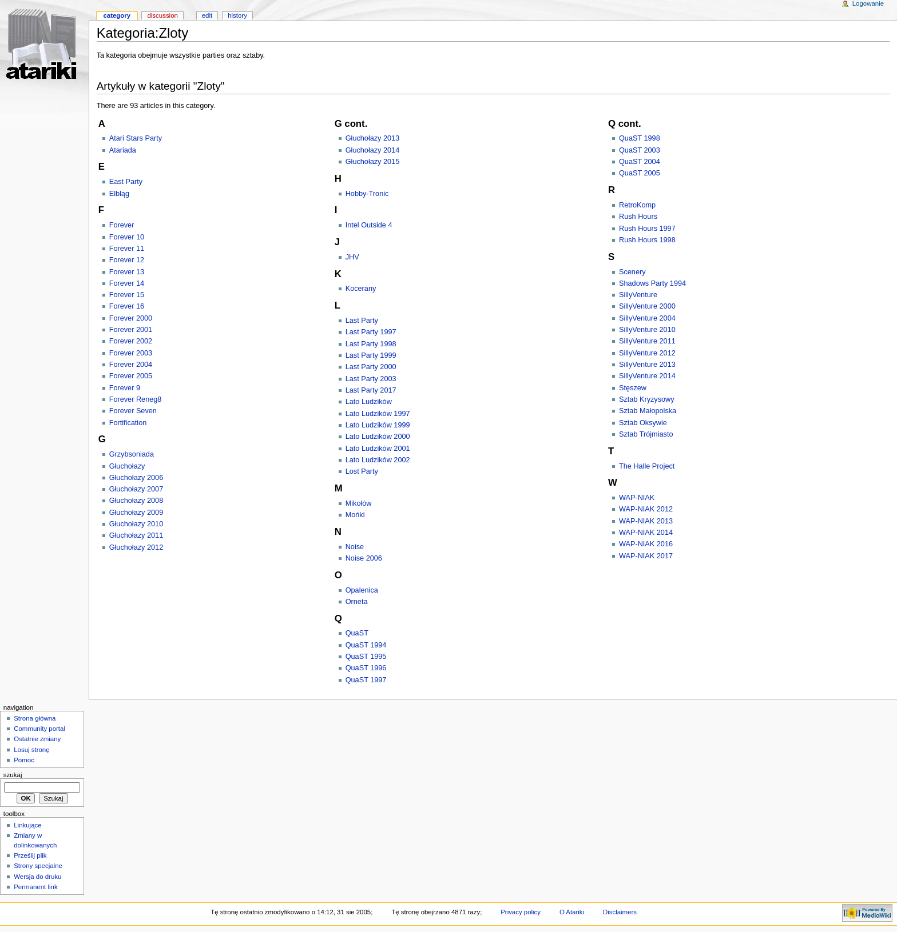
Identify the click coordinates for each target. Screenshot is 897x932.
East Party (126, 182)
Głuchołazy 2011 (136, 535)
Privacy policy (521, 912)
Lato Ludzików (369, 402)
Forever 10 (126, 237)
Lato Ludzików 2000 (378, 437)
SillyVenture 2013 (647, 365)
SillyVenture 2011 (647, 341)
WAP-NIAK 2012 (646, 509)
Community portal (39, 728)
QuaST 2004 (639, 162)
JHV (352, 257)
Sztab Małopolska (647, 411)
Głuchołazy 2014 (373, 150)
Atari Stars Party (135, 138)
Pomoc (24, 760)
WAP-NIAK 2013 (646, 521)
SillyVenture (638, 295)
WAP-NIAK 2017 (646, 556)
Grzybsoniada (131, 454)
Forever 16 (126, 306)
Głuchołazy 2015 (373, 162)
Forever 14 (126, 283)
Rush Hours (638, 217)
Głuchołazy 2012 (136, 547)
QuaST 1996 (366, 668)
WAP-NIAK (636, 498)
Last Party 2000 (371, 367)
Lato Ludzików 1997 (378, 414)
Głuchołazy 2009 (136, 513)
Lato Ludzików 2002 (378, 460)
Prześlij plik (30, 855)
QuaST (357, 633)
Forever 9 (124, 388)
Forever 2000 (130, 318)
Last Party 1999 (371, 355)
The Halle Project (646, 466)
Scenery (632, 272)
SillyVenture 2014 (647, 376)
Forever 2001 (130, 330)
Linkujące (27, 825)
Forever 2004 (130, 365)
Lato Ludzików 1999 (378, 425)
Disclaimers (620, 912)
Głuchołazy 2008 (136, 501)
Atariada (122, 150)
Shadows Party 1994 (652, 283)
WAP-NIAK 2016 (646, 544)
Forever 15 (126, 295)
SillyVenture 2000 (647, 306)
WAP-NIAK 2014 (646, 533)
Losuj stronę (31, 749)
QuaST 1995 (366, 657)
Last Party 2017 (371, 390)
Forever (121, 225)
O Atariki (571, 912)
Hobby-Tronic (367, 194)
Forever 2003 (130, 353)
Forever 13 (126, 272)
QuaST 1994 (366, 645)
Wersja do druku (37, 876)
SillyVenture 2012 (647, 353)
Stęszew (632, 388)
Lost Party (362, 471)
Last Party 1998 (371, 344)
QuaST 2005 (639, 173)
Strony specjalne (38, 865)
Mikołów (359, 503)
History (237, 15)
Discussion (162, 15)
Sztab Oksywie (643, 423)
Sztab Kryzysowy (646, 399)
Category (116, 15)
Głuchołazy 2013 (373, 138)
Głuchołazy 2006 (136, 478)
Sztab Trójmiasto (646, 434)
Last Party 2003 (371, 379)
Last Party (362, 321)
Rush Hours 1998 (647, 240)
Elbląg (119, 194)
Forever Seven (133, 411)
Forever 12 (126, 260)
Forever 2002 (130, 341)
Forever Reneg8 (135, 399)
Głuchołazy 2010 (136, 524)
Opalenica (362, 590)
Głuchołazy (127, 466)
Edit (207, 15)
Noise (355, 547)
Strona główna (34, 718)
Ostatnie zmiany (37, 738)
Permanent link (35, 886)
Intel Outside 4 (369, 225)
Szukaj (12, 774)
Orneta (357, 602)
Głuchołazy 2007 (136, 489)
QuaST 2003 (639, 150)
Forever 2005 (130, 376)
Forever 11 (126, 249)
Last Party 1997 (371, 332)
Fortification (128, 423)
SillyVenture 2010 (647, 330)
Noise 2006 (364, 558)
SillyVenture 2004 (647, 318)
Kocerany (361, 289)
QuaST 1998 (639, 138)
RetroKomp (637, 205)
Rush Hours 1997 (647, 229)
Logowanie (868, 3)
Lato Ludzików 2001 (378, 449)
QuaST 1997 (366, 680)
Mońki (355, 515)
